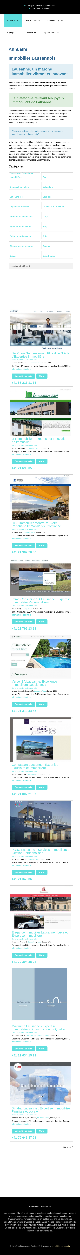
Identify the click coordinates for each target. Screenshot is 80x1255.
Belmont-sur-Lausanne (20, 236)
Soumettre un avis (23, 376)
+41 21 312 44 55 (24, 711)
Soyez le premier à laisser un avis (24, 360)
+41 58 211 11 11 (24, 382)
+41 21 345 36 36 (24, 879)
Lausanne (33, 363)
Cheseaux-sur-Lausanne (21, 246)
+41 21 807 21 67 (24, 794)
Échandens (48, 187)
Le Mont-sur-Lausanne (53, 207)
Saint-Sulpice (49, 256)
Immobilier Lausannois (61, 1246)
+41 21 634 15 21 (24, 1055)
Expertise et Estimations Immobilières (21, 175)
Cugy (45, 177)
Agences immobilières (20, 226)
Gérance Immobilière (19, 187)
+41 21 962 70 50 (24, 552)
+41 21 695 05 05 (24, 468)
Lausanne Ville (17, 197)
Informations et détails (21, 369)
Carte (41, 376)
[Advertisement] (41, 287)
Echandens (31, 448)
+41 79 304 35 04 (24, 961)
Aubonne (31, 774)
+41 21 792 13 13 (24, 628)
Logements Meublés (19, 207)
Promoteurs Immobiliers (21, 217)
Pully (45, 236)
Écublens (47, 197)
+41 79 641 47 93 (24, 1137)
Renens (46, 246)
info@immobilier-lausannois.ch (41, 6)
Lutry (45, 217)
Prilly (45, 226)
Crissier (13, 256)
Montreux (26, 532)
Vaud (39, 363)
